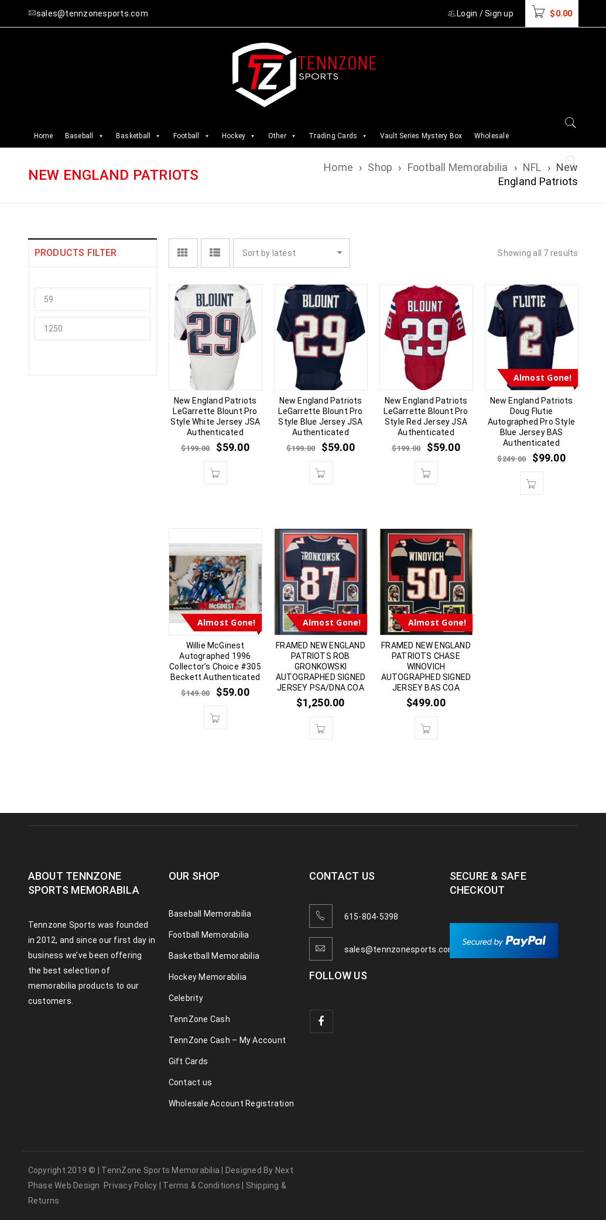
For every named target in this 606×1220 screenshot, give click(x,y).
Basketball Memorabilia (214, 956)
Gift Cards (188, 1061)
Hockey (239, 136)
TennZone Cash (199, 1019)
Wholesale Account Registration (232, 1103)
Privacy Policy (131, 1185)
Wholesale (491, 136)
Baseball (84, 136)
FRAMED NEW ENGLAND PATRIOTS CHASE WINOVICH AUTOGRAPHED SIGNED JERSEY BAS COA (426, 666)
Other (282, 136)
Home (43, 136)
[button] (215, 472)
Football (191, 136)
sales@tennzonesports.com (400, 949)
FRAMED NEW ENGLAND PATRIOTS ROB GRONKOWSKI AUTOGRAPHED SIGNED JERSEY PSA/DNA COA (321, 666)
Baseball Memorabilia (210, 913)
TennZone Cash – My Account (227, 1040)
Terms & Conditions (201, 1185)
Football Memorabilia (458, 167)
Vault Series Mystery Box (421, 136)
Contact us (191, 1082)
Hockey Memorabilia (208, 977)
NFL (532, 167)
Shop (380, 167)
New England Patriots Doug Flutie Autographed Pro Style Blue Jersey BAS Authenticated (531, 421)
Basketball (139, 136)
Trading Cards (338, 136)
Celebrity (186, 998)
